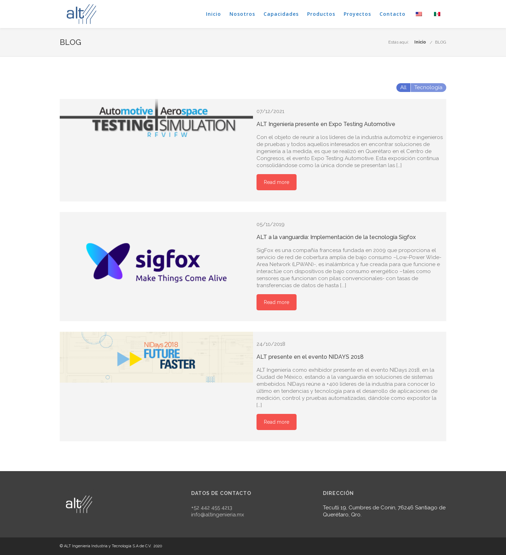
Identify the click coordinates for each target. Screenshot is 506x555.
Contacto (392, 14)
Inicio (213, 14)
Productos (321, 14)
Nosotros (242, 14)
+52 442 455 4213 (211, 507)
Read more (276, 182)
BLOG (440, 42)
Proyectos (357, 14)
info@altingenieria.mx (217, 514)
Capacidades (281, 14)
